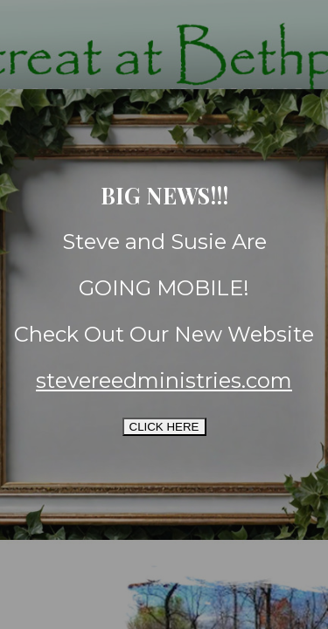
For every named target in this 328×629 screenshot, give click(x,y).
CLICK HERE (164, 426)
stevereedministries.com (164, 380)
